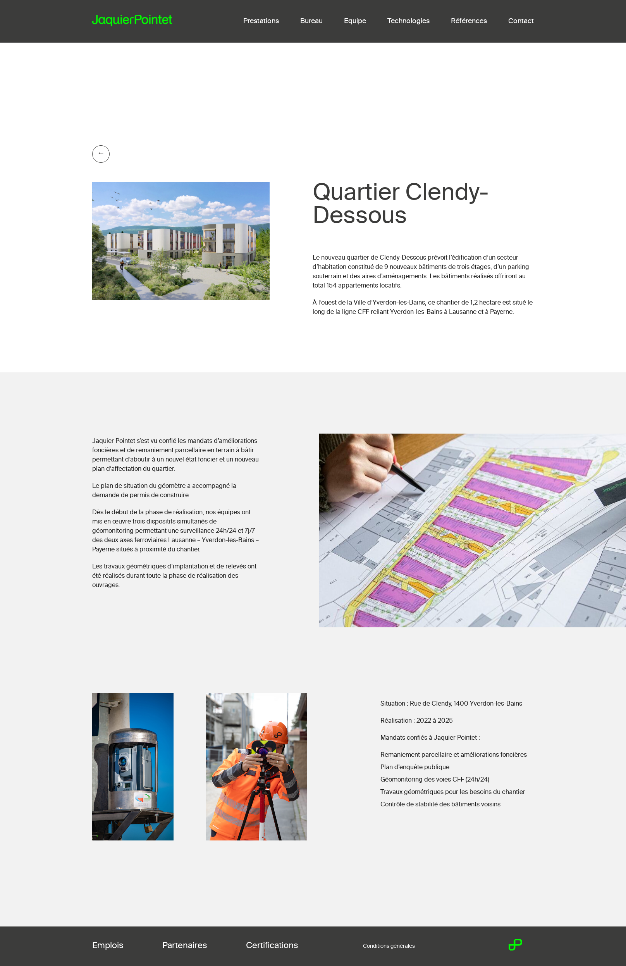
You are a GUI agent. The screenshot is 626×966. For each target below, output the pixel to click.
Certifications (272, 946)
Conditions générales (389, 946)
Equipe (355, 21)
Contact (521, 21)
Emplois (108, 946)
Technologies (408, 21)
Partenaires (184, 946)
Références (469, 21)
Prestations (261, 21)
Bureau (311, 21)
